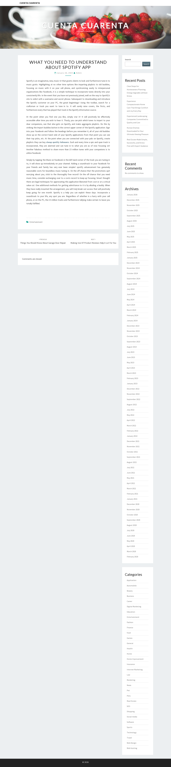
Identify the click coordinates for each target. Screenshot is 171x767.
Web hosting (132, 748)
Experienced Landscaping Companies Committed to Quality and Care (137, 119)
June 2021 (131, 472)
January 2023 (132, 383)
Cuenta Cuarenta (30, 2)
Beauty (130, 591)
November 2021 (133, 446)
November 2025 (133, 205)
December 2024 (133, 263)
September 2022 (133, 399)
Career (129, 601)
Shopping (131, 711)
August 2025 (132, 221)
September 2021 (133, 457)
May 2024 (130, 299)
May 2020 (130, 541)
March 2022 (131, 425)
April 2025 (131, 242)
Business (130, 596)
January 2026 (132, 194)
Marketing (131, 680)
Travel (129, 737)
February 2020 (132, 556)
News (129, 685)
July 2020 (130, 530)
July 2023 (130, 352)
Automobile (132, 585)
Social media (132, 716)
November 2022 (133, 394)
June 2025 (131, 231)
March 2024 (131, 310)
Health (130, 648)
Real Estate (131, 701)
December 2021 (133, 441)
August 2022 (132, 404)
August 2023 (132, 347)
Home (129, 654)
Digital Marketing (134, 606)
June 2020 (131, 536)
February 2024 (132, 315)
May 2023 (130, 362)
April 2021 (131, 483)
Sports (129, 727)
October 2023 (132, 336)
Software (130, 722)
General (130, 643)
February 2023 (132, 378)
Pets (129, 696)
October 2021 (132, 452)
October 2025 (132, 210)
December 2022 (133, 389)
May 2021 (130, 478)
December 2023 (133, 326)
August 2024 (132, 284)
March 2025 (131, 247)
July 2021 (130, 467)
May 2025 (130, 236)
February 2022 (132, 431)
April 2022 (131, 420)
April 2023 (131, 368)
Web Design (131, 743)
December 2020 (133, 504)
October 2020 (132, 515)
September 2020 (133, 520)
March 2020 (131, 551)
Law (128, 675)
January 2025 (132, 257)
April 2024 (131, 305)
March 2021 (131, 488)
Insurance (131, 664)
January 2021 (132, 499)
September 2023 (133, 341)
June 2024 (131, 294)
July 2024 (130, 289)
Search (128, 59)
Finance (130, 627)
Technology (131, 732)
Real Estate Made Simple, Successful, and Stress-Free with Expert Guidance (137, 142)
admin (79, 73)
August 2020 (132, 525)
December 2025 (133, 200)
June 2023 (131, 357)
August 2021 (132, 462)
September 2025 (133, 215)
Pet (128, 690)
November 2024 (133, 268)
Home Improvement (135, 659)
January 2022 (132, 436)
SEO (128, 706)
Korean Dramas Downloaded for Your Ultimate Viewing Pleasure (137, 131)
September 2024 (133, 278)
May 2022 (130, 415)
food (129, 633)
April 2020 (131, 546)
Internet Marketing (135, 669)
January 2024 (132, 320)
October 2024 (132, 273)
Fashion (130, 622)
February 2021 (132, 493)
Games (129, 638)
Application (131, 580)
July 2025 (130, 226)
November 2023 (133, 331)
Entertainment (36, 222)
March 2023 (131, 373)
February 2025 (132, 252)
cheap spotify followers (57, 142)
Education (131, 612)
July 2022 (130, 410)
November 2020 (133, 509)
